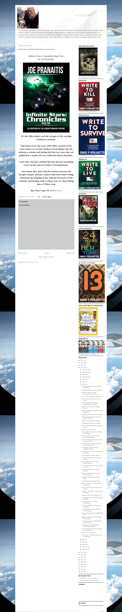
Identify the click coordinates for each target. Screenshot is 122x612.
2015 (82, 564)
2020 (82, 552)
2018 (82, 557)
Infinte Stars (55, 190)
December (85, 369)
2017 (82, 559)
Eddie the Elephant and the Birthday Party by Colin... (92, 517)
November (85, 372)
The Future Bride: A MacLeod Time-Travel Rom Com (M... (91, 444)
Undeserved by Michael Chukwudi (91, 423)
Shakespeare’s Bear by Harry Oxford (92, 390)
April (83, 542)
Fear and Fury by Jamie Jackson (91, 455)
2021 (82, 367)
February (84, 547)
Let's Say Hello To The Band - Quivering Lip (90, 502)
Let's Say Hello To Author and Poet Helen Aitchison (91, 510)
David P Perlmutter (29, 196)
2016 (82, 562)
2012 (82, 571)
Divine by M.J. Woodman (88, 532)
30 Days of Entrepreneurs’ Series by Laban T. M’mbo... (92, 417)
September (85, 377)
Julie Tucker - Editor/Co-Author (88, 578)
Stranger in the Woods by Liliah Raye (92, 414)
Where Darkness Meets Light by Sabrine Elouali (90, 462)
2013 (82, 569)
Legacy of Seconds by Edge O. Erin (91, 495)
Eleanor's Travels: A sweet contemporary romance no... (90, 393)
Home (46, 253)
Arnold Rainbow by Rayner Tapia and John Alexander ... (92, 529)
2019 (82, 554)
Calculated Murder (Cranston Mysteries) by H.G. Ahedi (90, 403)
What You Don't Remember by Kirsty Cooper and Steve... (92, 440)
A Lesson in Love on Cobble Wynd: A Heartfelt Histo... (92, 521)
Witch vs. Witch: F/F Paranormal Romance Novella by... (90, 436)
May (83, 539)
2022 (82, 365)
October (84, 374)
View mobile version (46, 257)
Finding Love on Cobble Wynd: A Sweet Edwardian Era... (91, 525)
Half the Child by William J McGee (91, 396)
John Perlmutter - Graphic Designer (90, 580)
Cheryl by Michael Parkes (89, 429)
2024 (82, 360)
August (84, 379)
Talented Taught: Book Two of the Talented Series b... (91, 474)
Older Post (70, 253)
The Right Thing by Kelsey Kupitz (91, 481)
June (83, 384)
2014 (82, 566)
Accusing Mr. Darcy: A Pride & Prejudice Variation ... (90, 448)
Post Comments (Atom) (32, 262)
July (83, 381)
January (84, 549)
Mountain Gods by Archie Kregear (91, 420)
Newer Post (22, 253)
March (84, 544)
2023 (82, 363)
